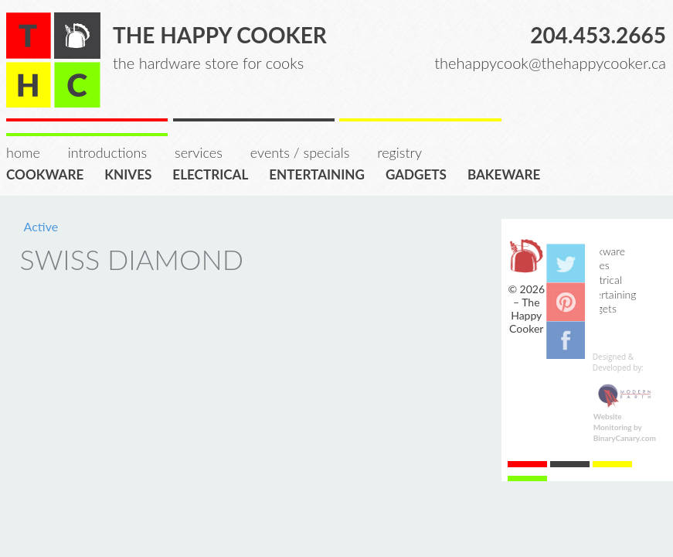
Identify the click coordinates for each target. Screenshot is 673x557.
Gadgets (421, 173)
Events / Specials (299, 152)
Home (23, 152)
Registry (399, 152)
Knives (132, 173)
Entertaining (322, 173)
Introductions (107, 152)
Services (199, 152)
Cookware (50, 173)
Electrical (215, 173)
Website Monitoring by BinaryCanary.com (624, 427)
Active (41, 226)
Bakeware (509, 173)
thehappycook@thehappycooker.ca (550, 62)
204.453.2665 (598, 35)
